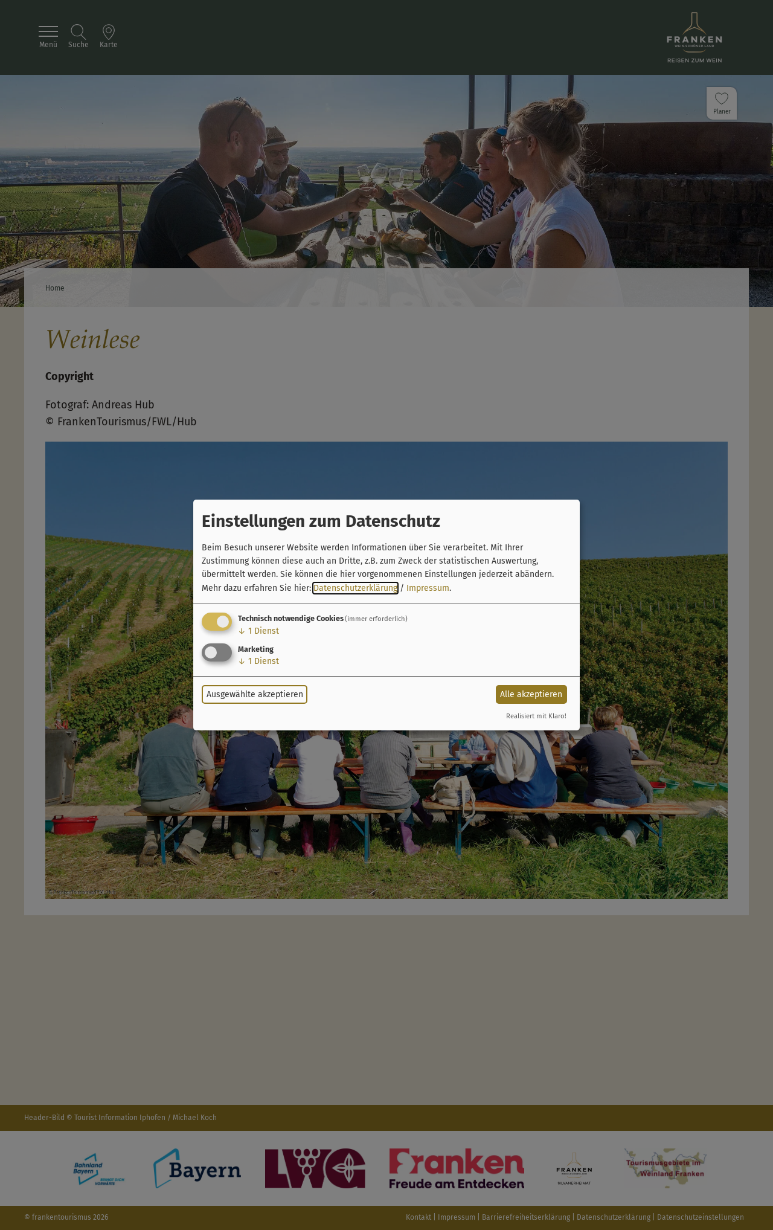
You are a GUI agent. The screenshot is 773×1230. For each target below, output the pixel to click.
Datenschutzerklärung (355, 588)
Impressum (427, 588)
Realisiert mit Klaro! (536, 716)
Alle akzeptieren (531, 694)
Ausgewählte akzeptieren (255, 694)
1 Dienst (258, 631)
